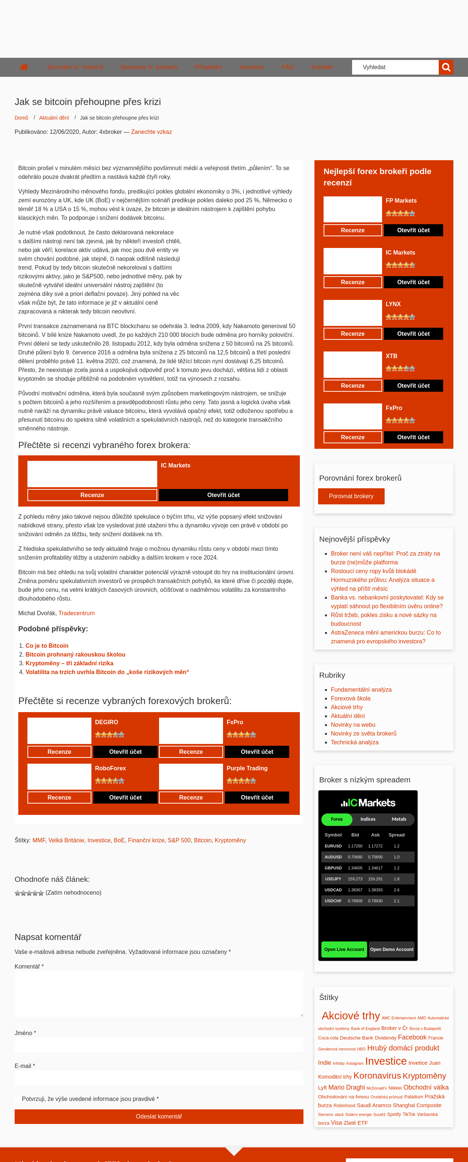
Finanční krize (146, 840)
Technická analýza (355, 742)
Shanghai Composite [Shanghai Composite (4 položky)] (417, 1105)
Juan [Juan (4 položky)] (435, 1063)
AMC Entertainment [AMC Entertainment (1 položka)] (399, 1018)
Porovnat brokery (351, 496)
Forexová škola (351, 698)
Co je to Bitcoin (47, 646)
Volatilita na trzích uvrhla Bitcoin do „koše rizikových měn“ (107, 672)
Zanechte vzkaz (151, 132)
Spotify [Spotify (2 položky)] (394, 1114)
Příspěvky (208, 67)
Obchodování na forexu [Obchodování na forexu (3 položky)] (343, 1096)
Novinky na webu (353, 725)
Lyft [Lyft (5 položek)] (322, 1087)
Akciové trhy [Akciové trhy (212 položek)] (351, 1015)
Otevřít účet (223, 495)
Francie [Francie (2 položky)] (435, 1038)
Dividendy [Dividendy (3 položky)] (385, 1038)
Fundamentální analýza (361, 690)
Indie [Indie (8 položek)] (324, 1062)
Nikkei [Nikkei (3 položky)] (395, 1088)
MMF (39, 840)
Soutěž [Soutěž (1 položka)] (379, 1114)
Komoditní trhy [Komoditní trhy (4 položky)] (335, 1077)
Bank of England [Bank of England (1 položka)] (365, 1028)
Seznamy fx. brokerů (148, 67)
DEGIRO (106, 722)
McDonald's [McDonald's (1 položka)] (377, 1088)
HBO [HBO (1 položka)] (361, 1049)
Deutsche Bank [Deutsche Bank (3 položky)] (356, 1038)
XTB (391, 356)
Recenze (92, 495)
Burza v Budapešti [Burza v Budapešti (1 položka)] (425, 1028)
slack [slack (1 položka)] (339, 1114)
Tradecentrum (76, 613)
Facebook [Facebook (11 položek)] (412, 1037)
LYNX (393, 304)
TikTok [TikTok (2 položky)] (409, 1114)
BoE (119, 840)
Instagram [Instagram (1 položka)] (354, 1063)
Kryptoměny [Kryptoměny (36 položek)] (424, 1075)
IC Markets (175, 465)
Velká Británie (66, 840)
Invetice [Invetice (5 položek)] (417, 1063)
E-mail (25, 1066)
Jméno (25, 1033)
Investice (251, 67)
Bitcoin (203, 840)
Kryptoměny (230, 840)
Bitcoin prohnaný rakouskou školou (75, 654)
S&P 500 (179, 840)
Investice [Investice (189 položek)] (386, 1061)
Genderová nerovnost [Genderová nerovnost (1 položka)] (336, 1049)
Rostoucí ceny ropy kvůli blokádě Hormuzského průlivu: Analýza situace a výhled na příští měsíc (383, 580)
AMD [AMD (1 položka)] (422, 1018)
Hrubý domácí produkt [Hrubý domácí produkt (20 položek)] (403, 1048)
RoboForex (110, 768)
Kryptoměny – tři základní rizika (69, 663)
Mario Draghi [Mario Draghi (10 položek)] (346, 1087)
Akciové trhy (347, 707)
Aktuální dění (54, 118)
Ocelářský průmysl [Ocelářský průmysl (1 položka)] (387, 1097)
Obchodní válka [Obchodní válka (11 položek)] (426, 1087)
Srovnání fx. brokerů (75, 67)
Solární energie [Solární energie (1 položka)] (359, 1114)
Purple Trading (247, 768)
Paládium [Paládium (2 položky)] (413, 1096)
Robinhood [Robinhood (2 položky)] (344, 1105)
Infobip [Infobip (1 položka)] (339, 1063)
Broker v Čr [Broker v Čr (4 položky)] (394, 1028)
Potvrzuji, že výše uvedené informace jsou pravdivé (88, 1099)
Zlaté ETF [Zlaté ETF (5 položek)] (356, 1123)
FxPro (235, 722)
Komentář (29, 966)
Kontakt (322, 67)
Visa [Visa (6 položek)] (336, 1123)
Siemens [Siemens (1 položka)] (325, 1114)
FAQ (288, 67)
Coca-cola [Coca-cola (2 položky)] (328, 1038)
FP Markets (401, 201)
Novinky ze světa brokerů (364, 733)
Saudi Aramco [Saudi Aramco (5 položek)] (374, 1105)
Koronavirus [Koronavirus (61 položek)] (377, 1075)
